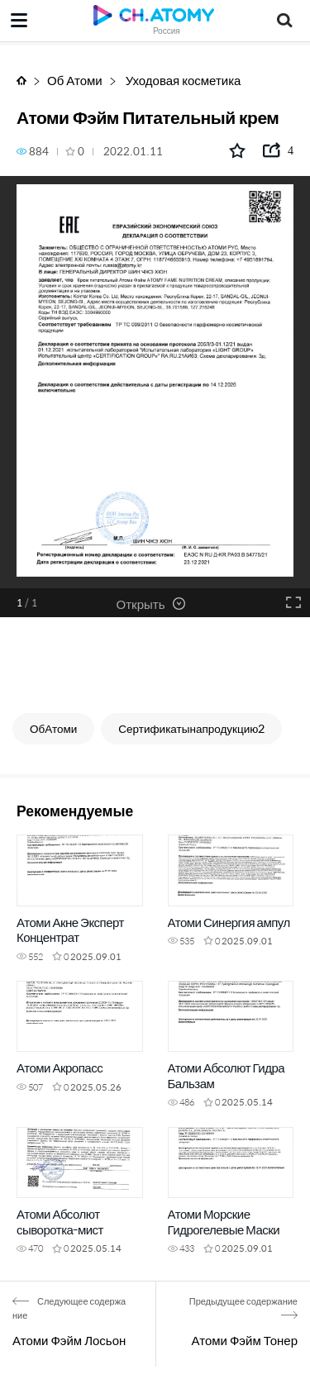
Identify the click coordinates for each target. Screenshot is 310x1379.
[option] (155, 381)
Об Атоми (75, 79)
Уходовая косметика (182, 79)
